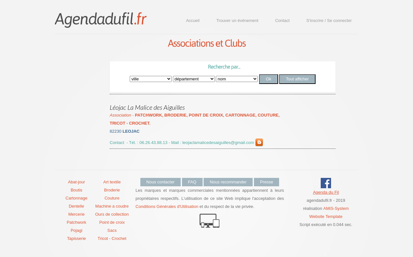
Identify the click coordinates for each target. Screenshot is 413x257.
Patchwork (76, 222)
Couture (112, 198)
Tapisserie (76, 238)
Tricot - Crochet (111, 238)
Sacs (112, 230)
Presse (266, 182)
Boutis (76, 190)
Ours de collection (112, 214)
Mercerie (76, 214)
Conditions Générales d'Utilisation (167, 206)
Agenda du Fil (326, 192)
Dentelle (76, 206)
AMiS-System (336, 208)
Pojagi (76, 230)
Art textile (112, 182)
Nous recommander (228, 182)
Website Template (326, 216)
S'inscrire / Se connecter (329, 20)
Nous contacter (160, 182)
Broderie (112, 190)
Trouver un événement (237, 20)
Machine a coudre (111, 206)
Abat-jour (76, 182)
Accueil (192, 20)
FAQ (192, 182)
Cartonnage (76, 198)
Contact (282, 20)
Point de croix (112, 222)
